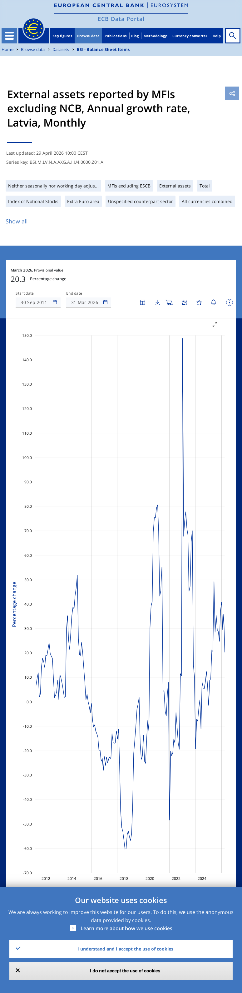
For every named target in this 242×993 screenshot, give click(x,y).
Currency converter (190, 35)
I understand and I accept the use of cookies (125, 949)
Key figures (62, 35)
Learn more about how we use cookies (126, 928)
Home (7, 49)
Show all (17, 221)
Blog (135, 35)
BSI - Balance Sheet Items (103, 49)
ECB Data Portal (121, 18)
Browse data (88, 35)
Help (217, 35)
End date (74, 293)
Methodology (155, 35)
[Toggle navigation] (9, 35)
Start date (25, 293)
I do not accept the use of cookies (125, 970)
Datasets (60, 49)
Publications (115, 35)
